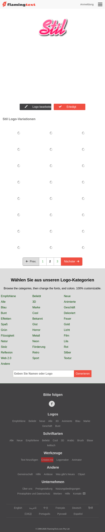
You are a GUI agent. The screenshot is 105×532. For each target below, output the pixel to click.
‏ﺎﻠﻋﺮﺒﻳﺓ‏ (31, 507)
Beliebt (36, 296)
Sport (35, 358)
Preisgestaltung (43, 488)
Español (76, 513)
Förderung (38, 346)
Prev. (31, 261)
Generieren (83, 373)
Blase (90, 440)
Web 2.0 (6, 358)
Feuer (67, 318)
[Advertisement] (52, 73)
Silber (67, 352)
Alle (3, 301)
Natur (4, 341)
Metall (36, 335)
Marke (36, 307)
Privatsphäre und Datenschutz (33, 493)
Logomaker (63, 459)
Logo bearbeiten (38, 106)
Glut (34, 324)
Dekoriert (69, 313)
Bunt (4, 313)
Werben (57, 493)
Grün (4, 329)
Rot (66, 346)
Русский (60, 513)
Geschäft (69, 307)
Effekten (6, 318)
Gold (67, 324)
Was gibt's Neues (65, 474)
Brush (80, 440)
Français (58, 507)
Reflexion (7, 352)
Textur (68, 358)
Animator (77, 459)
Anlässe (48, 474)
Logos (53, 414)
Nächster (71, 261)
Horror (36, 329)
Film (66, 335)
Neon (35, 341)
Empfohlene (8, 296)
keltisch (51, 445)
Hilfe (38, 474)
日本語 (26, 513)
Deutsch (75, 507)
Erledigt (67, 106)
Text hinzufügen (29, 459)
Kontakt (79, 493)
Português (43, 513)
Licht (67, 329)
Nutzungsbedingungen (67, 488)
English (16, 507)
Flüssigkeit (7, 335)
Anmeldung (87, 4)
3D (34, 301)
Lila (66, 341)
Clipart (81, 474)
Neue (67, 296)
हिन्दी (89, 507)
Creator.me (47, 459)
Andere (5, 363)
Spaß (4, 324)
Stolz (4, 346)
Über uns (27, 488)
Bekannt (37, 318)
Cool (35, 313)
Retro (35, 352)
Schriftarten (53, 433)
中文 (44, 507)
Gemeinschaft (25, 474)
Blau (3, 307)
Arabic (70, 440)
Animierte (70, 301)
